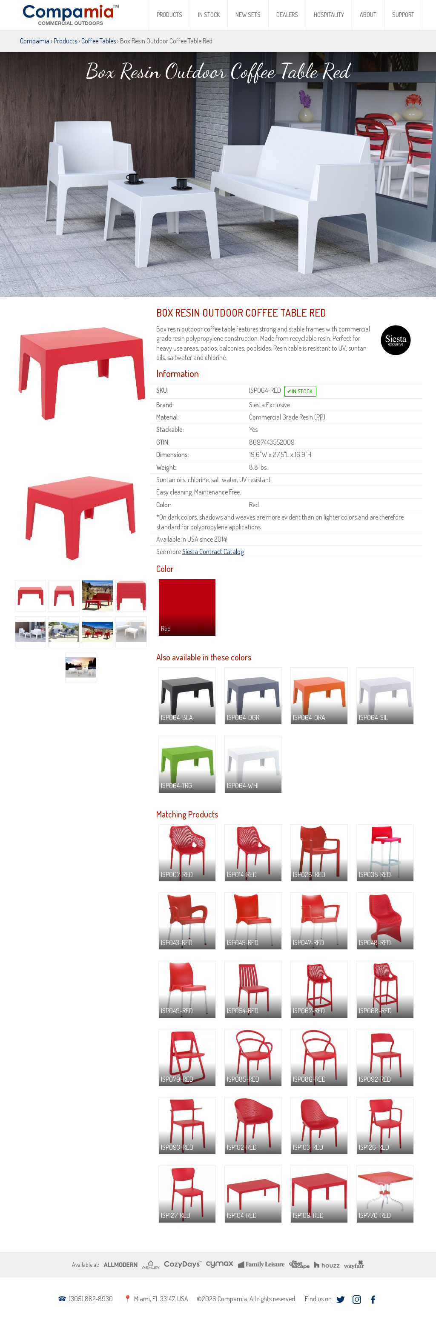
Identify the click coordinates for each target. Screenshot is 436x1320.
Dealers (287, 14)
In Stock (209, 14)
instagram (356, 1299)
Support (403, 14)
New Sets (248, 14)
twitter (340, 1299)
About (368, 14)
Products (169, 14)
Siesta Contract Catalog (213, 551)
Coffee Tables (98, 41)
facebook (372, 1299)
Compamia (34, 41)
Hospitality (329, 14)
